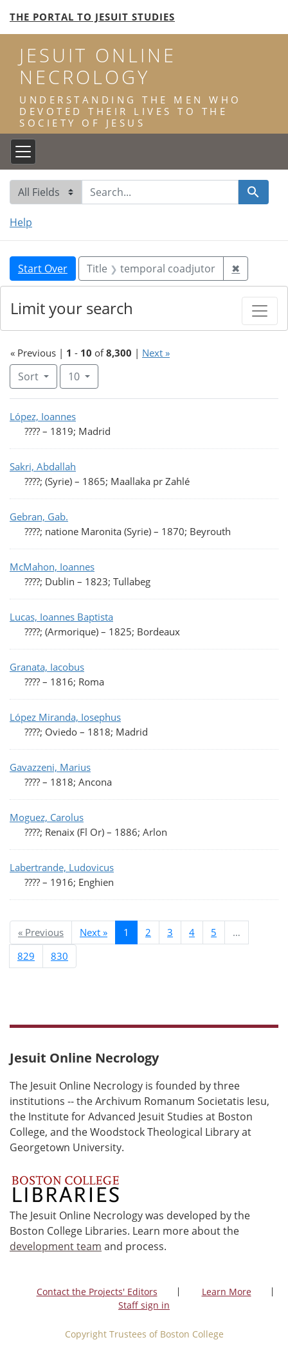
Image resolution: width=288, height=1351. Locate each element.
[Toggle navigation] (23, 151)
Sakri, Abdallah (43, 466)
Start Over (43, 268)
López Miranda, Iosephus (65, 717)
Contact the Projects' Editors (97, 1291)
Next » (156, 352)
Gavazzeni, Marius (50, 767)
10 (83, 376)
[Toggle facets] (260, 311)
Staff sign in (144, 1305)
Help (21, 222)
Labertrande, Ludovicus (62, 867)
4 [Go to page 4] (192, 932)
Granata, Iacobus (47, 666)
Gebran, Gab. (39, 516)
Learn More (226, 1291)
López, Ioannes (43, 416)
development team (56, 1246)
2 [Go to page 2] (148, 932)
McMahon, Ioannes (52, 566)
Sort (29, 376)
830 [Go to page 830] (59, 955)
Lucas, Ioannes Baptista (61, 616)
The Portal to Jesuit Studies (92, 16)
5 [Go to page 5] (214, 932)
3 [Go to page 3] (170, 932)
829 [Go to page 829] (26, 955)
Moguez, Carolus (47, 817)
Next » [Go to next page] (93, 932)
